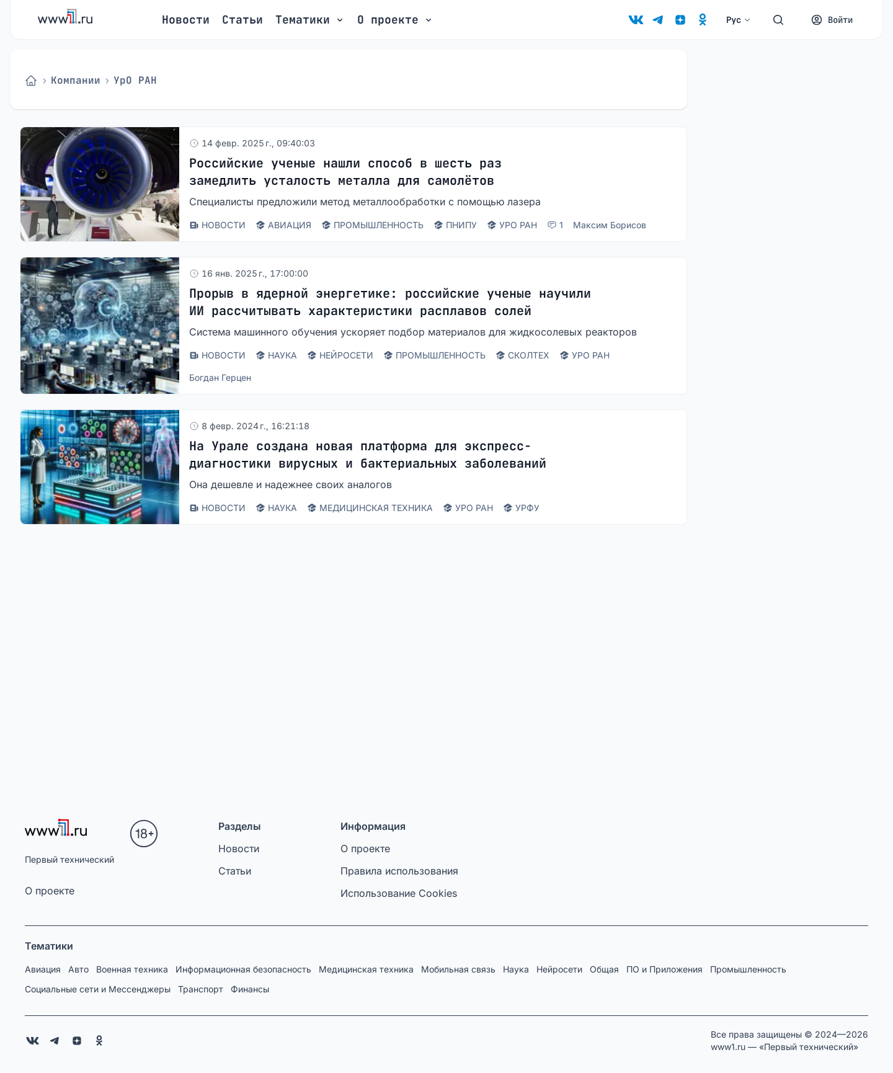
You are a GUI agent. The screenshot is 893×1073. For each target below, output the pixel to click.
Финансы (250, 989)
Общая (604, 969)
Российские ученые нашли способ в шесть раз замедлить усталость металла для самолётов (345, 172)
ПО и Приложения (664, 969)
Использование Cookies (398, 893)
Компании (75, 80)
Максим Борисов (609, 225)
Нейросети (559, 969)
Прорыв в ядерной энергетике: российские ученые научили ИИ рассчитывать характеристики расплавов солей (390, 302)
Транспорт (200, 989)
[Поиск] (778, 19)
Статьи (242, 19)
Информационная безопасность (243, 969)
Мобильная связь (458, 969)
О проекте (49, 890)
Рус (738, 19)
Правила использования (399, 871)
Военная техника (132, 969)
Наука (516, 969)
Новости (186, 19)
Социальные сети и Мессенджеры (98, 989)
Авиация (43, 969)
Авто (78, 969)
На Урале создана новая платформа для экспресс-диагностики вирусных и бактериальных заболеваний (367, 454)
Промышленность (748, 969)
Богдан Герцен (220, 377)
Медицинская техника (366, 969)
